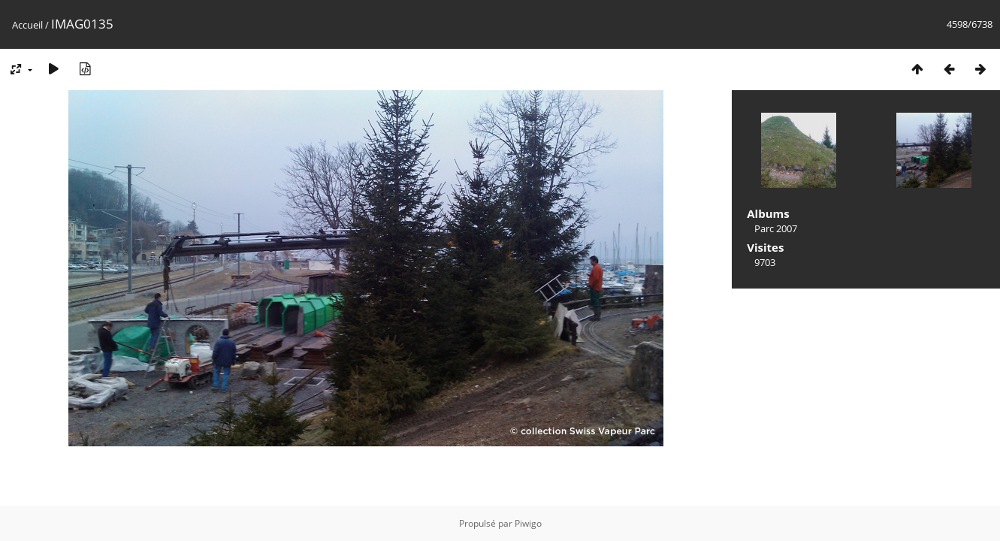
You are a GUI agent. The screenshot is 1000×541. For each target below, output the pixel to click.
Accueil (27, 25)
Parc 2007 (775, 228)
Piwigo (528, 523)
